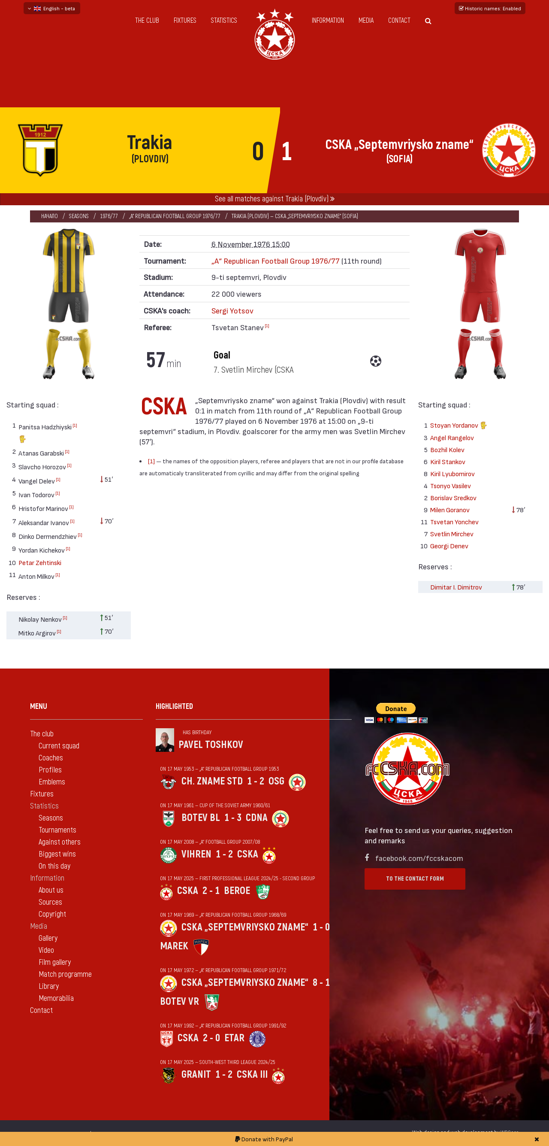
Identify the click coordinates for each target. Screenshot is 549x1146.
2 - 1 (211, 891)
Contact (399, 20)
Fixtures (185, 20)
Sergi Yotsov (232, 310)
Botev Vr (179, 1001)
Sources (50, 902)
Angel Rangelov (452, 437)
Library (49, 986)
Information (328, 20)
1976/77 (109, 216)
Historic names (490, 8)
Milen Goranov (450, 509)
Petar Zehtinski (39, 562)
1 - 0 (321, 927)
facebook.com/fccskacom (419, 857)
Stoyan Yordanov (458, 426)
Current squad (59, 746)
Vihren (196, 854)
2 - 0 (211, 1038)
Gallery (48, 938)
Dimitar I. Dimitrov (456, 587)
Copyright (52, 914)
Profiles (50, 770)
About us (51, 890)
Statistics (224, 20)
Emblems (52, 782)
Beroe (237, 891)
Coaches (51, 758)
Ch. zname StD (212, 781)
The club (147, 20)
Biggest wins (57, 854)
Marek (174, 946)
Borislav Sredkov (453, 497)
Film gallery (55, 962)
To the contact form (415, 878)
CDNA (257, 818)
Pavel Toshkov (210, 745)
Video (46, 950)
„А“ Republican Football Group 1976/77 (174, 216)
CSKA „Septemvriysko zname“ (244, 927)
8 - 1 (321, 982)
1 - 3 (232, 818)
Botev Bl (200, 818)
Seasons (79, 216)
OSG (276, 781)
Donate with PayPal (264, 1139)
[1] (74, 425)
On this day (54, 866)
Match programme (65, 974)
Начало (49, 216)
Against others (60, 842)
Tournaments (57, 830)
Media (366, 20)
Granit (196, 1074)
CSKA (247, 854)
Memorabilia (56, 998)
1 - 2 (255, 781)
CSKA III (252, 1074)
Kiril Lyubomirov (452, 473)
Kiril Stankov (447, 461)
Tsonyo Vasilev (450, 485)
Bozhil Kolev (447, 449)
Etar (234, 1038)
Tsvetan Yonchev (454, 521)
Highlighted (174, 706)
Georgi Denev (449, 545)
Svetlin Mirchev (452, 533)
